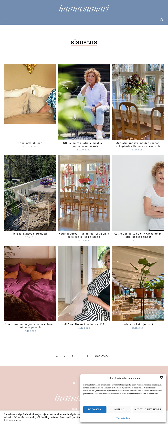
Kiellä (119, 409)
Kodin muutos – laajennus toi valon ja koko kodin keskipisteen (84, 235)
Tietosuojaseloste (123, 418)
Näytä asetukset (147, 409)
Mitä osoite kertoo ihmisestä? (83, 324)
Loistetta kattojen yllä (138, 324)
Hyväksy (95, 409)
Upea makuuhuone (29, 143)
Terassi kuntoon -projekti (29, 233)
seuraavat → (103, 355)
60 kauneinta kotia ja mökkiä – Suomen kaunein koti (84, 144)
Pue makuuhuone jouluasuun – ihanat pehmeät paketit (30, 326)
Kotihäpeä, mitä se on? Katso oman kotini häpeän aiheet (138, 235)
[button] (161, 378)
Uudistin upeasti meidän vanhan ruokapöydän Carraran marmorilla (138, 144)
